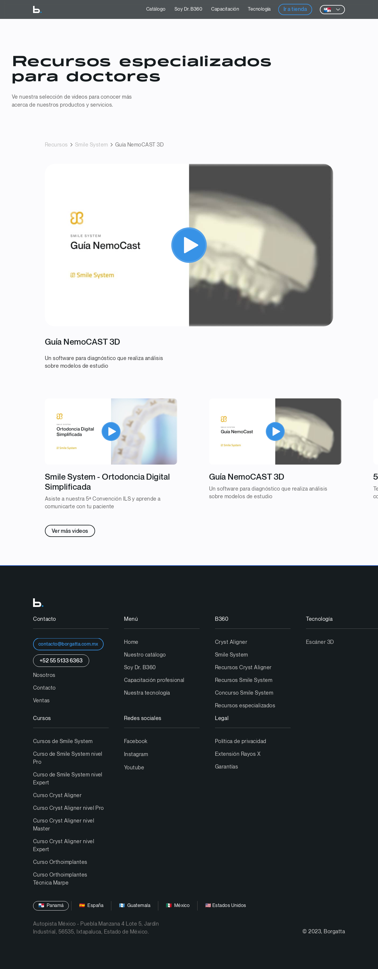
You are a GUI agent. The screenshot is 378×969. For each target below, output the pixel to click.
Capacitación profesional (154, 680)
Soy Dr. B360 (189, 9)
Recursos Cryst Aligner (243, 667)
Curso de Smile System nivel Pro (67, 758)
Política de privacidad (240, 741)
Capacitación (225, 9)
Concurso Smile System (244, 693)
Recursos (56, 145)
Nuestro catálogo (145, 655)
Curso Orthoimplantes (60, 862)
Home (131, 642)
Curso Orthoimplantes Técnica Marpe (60, 879)
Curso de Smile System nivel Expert (67, 779)
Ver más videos (70, 531)
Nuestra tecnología (147, 693)
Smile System (91, 145)
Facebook (136, 741)
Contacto (44, 688)
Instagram (136, 754)
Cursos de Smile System (63, 741)
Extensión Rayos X (237, 754)
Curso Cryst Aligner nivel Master (63, 825)
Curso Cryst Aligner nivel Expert (63, 845)
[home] (37, 9)
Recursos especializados (245, 706)
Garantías (226, 767)
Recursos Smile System (243, 680)
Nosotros (44, 675)
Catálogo (156, 9)
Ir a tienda (295, 9)
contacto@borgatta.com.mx (68, 644)
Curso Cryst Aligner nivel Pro (68, 808)
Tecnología (259, 9)
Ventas (41, 700)
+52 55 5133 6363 (61, 661)
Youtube (134, 768)
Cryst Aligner (231, 642)
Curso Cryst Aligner (57, 795)
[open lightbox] (189, 245)
